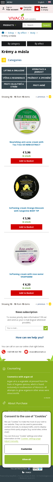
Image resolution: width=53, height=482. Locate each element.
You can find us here (19, 468)
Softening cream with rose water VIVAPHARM (26, 275)
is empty (44, 8)
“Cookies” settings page (30, 438)
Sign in (12, 8)
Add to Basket (26, 161)
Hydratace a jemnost (39, 70)
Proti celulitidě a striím (14, 85)
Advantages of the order (19, 411)
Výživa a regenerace (14, 77)
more (48, 397)
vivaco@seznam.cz (37, 351)
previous (41, 96)
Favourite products (28, 8)
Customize (26, 449)
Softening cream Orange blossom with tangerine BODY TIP (26, 209)
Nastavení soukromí (27, 478)
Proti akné (39, 85)
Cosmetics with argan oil (20, 376)
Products (8, 25)
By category (14, 43)
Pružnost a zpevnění (39, 77)
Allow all (26, 459)
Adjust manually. (11, 441)
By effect (39, 43)
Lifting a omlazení (14, 70)
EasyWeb (13, 476)
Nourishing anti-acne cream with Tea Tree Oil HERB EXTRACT (26, 143)
